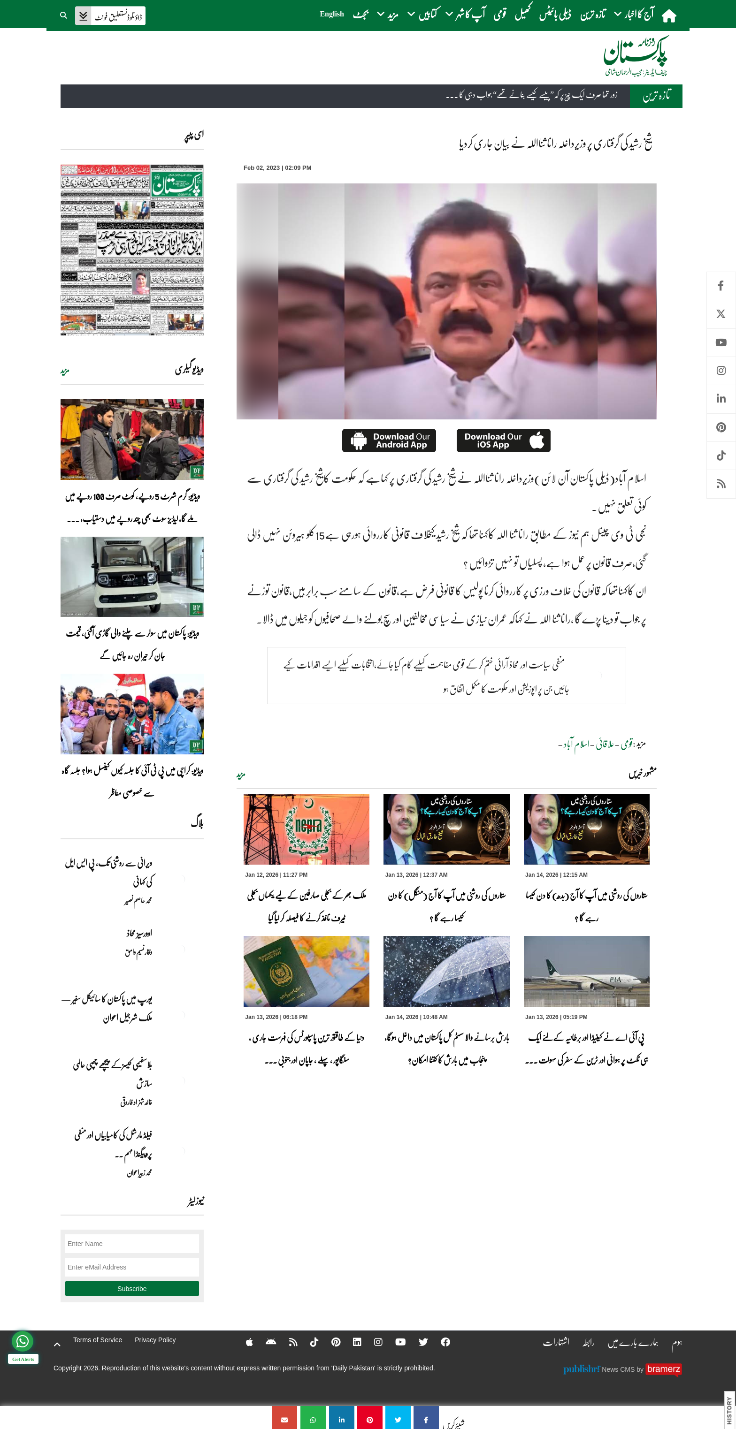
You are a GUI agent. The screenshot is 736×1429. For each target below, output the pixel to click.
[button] (64, 14)
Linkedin (721, 399)
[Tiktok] (308, 1341)
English (332, 14)
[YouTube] (394, 1341)
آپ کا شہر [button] (465, 14)
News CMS (619, 1369)
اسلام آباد (577, 743)
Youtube (721, 343)
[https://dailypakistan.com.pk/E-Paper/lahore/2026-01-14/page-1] (132, 249)
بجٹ (360, 14)
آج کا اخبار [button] (633, 14)
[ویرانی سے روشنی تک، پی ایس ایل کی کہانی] (180, 879)
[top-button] (57, 1344)
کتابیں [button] (422, 14)
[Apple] (243, 1341)
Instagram (721, 371)
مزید (241, 774)
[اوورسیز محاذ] (180, 949)
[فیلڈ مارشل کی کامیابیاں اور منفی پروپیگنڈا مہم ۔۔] (180, 1151)
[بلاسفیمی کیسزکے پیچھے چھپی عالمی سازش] (180, 1081)
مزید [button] (387, 14)
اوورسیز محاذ (139, 933)
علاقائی (605, 743)
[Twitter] (417, 1341)
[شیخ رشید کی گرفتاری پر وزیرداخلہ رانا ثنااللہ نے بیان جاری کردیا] (426, 1417)
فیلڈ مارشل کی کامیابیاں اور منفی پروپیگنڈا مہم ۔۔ (113, 1144)
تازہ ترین (592, 14)
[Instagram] (372, 1341)
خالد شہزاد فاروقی (136, 1102)
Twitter (721, 314)
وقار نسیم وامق (138, 951)
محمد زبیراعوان (139, 1172)
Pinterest (721, 427)
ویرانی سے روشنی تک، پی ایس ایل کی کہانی (108, 872)
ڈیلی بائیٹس (555, 14)
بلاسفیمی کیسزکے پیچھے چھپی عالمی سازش (112, 1074)
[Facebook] (439, 1341)
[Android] (264, 1341)
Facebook (721, 286)
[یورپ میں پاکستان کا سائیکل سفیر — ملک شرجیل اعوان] (180, 1015)
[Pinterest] (329, 1341)
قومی (499, 14)
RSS (721, 484)
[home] (670, 15)
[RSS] (287, 1341)
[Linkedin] (351, 1341)
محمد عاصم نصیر (138, 900)
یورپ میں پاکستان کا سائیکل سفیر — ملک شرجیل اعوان (106, 1008)
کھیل (522, 14)
